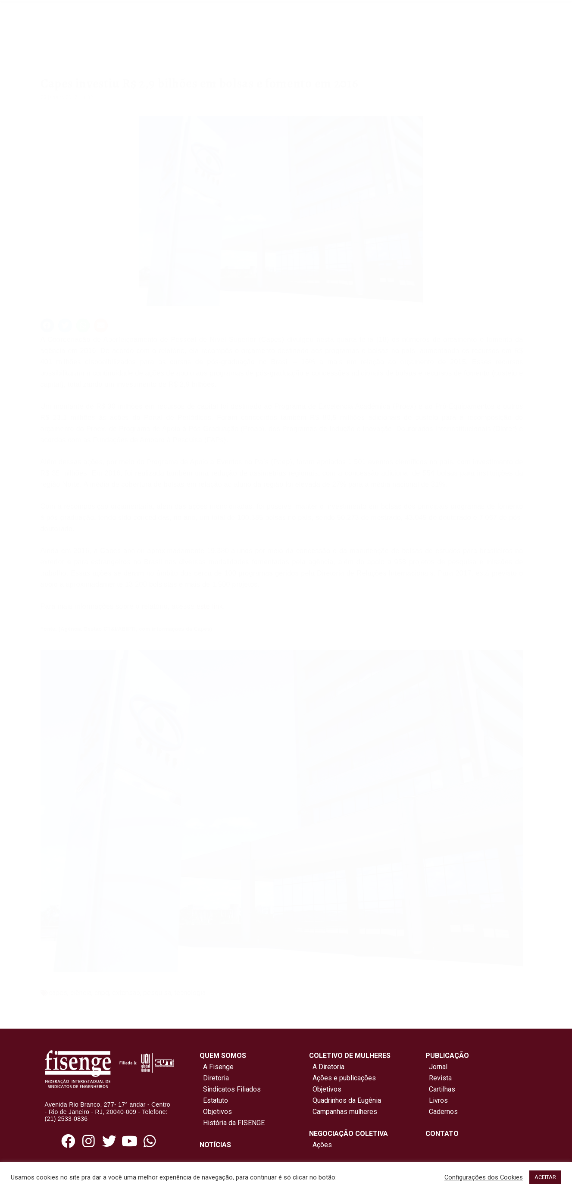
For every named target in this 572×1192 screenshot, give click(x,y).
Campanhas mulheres (343, 1112)
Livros (438, 1100)
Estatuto (214, 1100)
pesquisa (157, 993)
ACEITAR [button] (545, 1177)
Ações (320, 1145)
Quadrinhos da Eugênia (345, 1100)
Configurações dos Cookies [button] (483, 1177)
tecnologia (190, 993)
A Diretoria (326, 1067)
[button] (47, 325)
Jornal (438, 1067)
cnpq (101, 993)
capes (58, 993)
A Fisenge (217, 1067)
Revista (440, 1078)
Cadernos (443, 1112)
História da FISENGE (232, 1123)
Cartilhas (442, 1089)
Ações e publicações (342, 1078)
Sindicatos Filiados (230, 1089)
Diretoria (214, 1078)
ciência (80, 993)
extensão (126, 993)
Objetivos (216, 1112)
